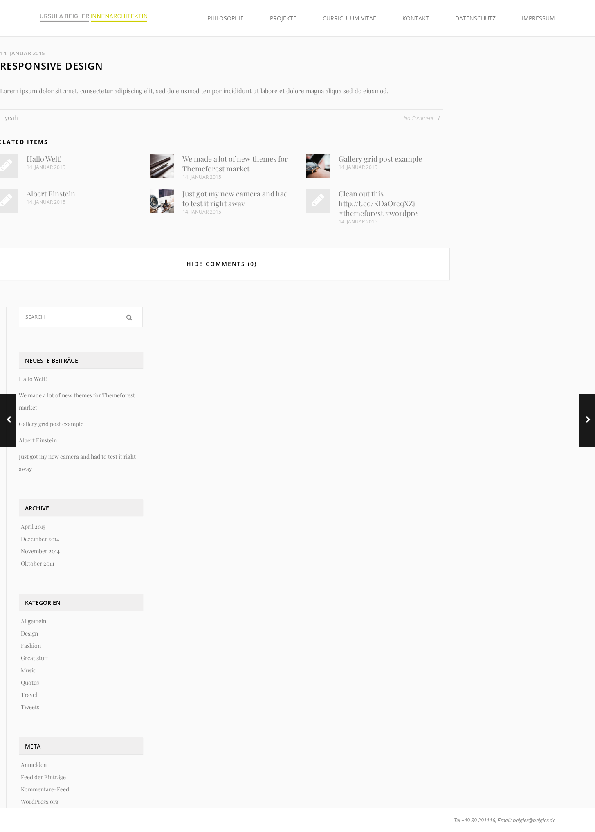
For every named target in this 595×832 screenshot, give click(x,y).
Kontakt (415, 18)
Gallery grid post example (380, 159)
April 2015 (33, 526)
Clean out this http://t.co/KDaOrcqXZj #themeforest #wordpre (378, 203)
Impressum (538, 18)
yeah (11, 118)
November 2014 (40, 551)
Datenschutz (475, 18)
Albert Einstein (51, 193)
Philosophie (225, 18)
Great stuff (34, 658)
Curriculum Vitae (349, 18)
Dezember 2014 (40, 539)
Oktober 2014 (37, 563)
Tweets (30, 707)
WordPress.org (39, 801)
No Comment (419, 118)
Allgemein (33, 621)
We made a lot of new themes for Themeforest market (235, 164)
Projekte (283, 18)
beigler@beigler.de (534, 820)
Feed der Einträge (43, 777)
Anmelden (34, 765)
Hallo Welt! (44, 159)
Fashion (31, 645)
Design (29, 633)
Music (28, 670)
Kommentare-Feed (45, 789)
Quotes (30, 682)
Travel (29, 695)
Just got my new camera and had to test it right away (235, 198)
